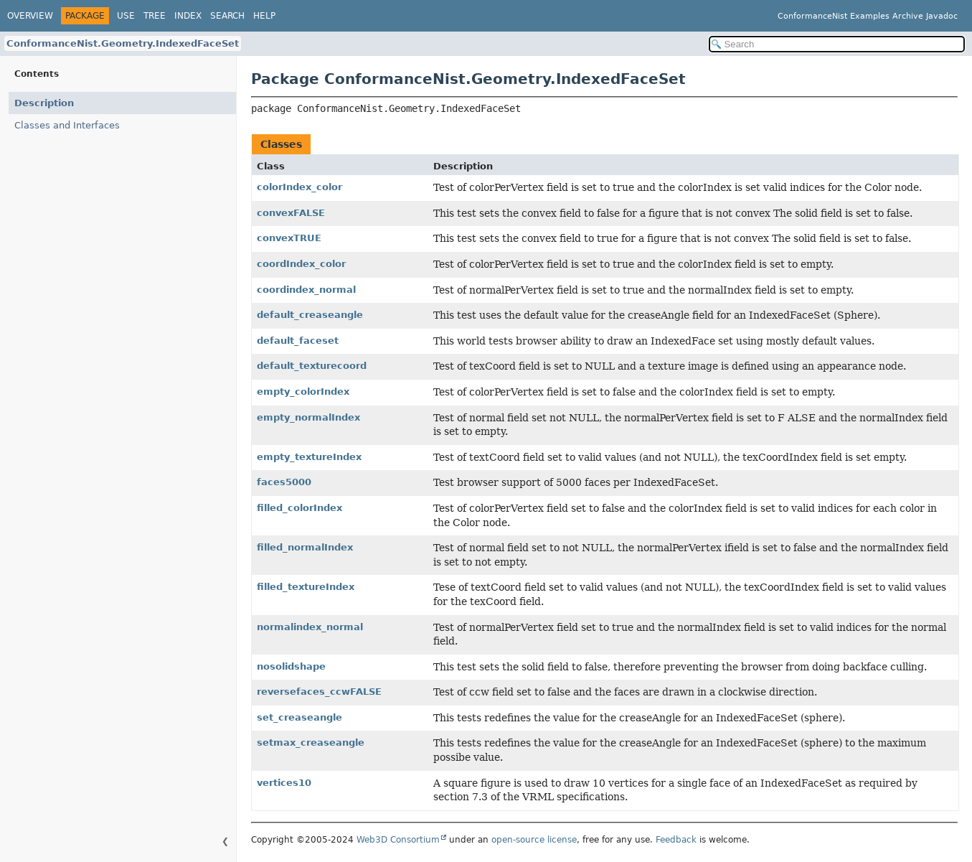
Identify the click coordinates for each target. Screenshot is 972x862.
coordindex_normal (306, 289)
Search (227, 16)
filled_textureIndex (305, 586)
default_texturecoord (312, 365)
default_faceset (298, 340)
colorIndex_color (299, 187)
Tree (154, 16)
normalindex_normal (310, 627)
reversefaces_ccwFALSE (319, 691)
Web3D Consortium (398, 840)
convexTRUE (289, 238)
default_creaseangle (310, 314)
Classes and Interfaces (67, 125)
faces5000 (284, 482)
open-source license (534, 840)
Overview (30, 16)
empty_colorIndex (303, 391)
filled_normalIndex (305, 547)
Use (126, 16)
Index (188, 16)
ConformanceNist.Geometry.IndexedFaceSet (122, 43)
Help (264, 16)
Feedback (676, 840)
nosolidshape (291, 666)
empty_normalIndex (308, 417)
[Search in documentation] (837, 44)
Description (44, 103)
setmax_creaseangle (310, 742)
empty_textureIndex (309, 456)
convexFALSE (291, 212)
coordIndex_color (301, 263)
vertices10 (284, 782)
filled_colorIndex (299, 507)
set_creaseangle (299, 717)
